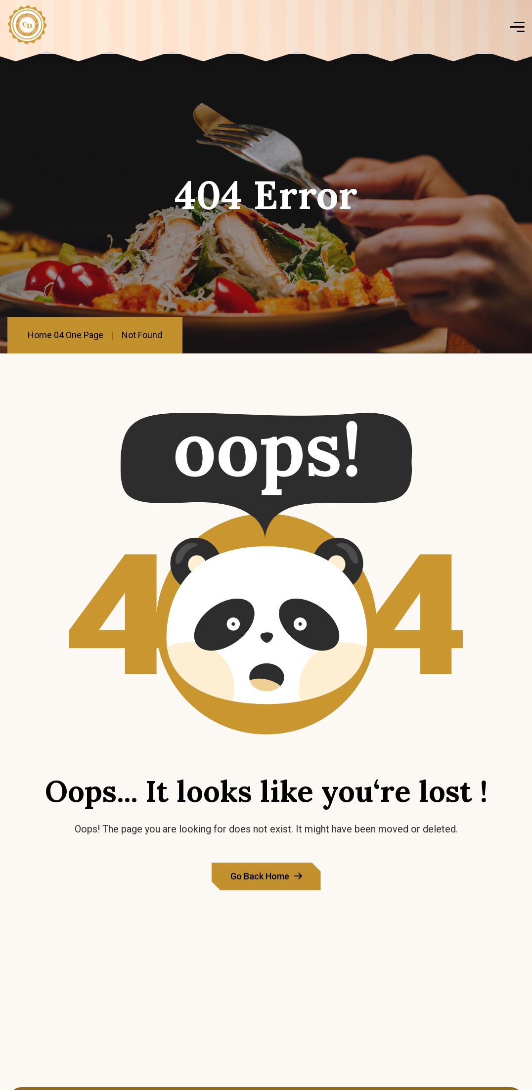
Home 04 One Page (65, 335)
